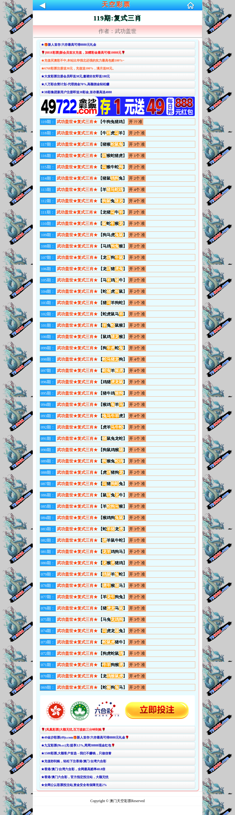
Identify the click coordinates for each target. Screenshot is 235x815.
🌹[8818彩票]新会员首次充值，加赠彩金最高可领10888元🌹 (83, 52)
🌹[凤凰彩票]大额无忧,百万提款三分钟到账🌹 (73, 729)
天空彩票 (116, 4)
